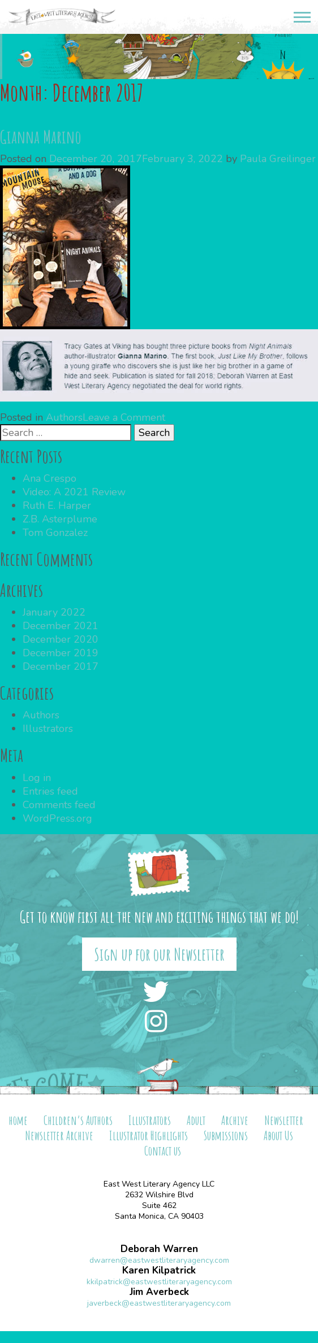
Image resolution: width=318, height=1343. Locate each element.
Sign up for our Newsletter (159, 954)
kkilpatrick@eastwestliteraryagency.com (159, 1281)
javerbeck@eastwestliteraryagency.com (159, 1303)
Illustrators (48, 728)
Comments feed (59, 805)
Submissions (226, 1135)
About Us (278, 1135)
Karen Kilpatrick (159, 1270)
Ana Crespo (49, 478)
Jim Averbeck (159, 1292)
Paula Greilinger (278, 158)
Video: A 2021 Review (74, 492)
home (18, 1120)
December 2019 (60, 653)
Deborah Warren (159, 1249)
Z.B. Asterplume (60, 519)
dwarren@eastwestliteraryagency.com (159, 1260)
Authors (64, 417)
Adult (196, 1120)
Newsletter (283, 1120)
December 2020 (60, 639)
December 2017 (60, 666)
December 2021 (60, 626)
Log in (37, 777)
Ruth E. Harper (57, 505)
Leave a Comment (124, 417)
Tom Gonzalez (55, 532)
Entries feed (50, 791)
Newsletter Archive (59, 1135)
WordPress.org (57, 818)
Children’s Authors (78, 1120)
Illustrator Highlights (148, 1135)
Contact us (162, 1150)
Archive (234, 1120)
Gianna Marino (40, 136)
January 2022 (54, 612)
